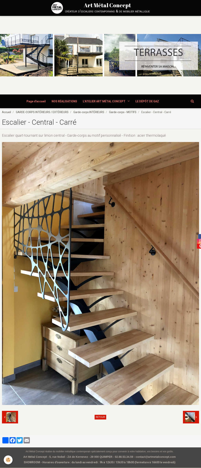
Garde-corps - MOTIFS (122, 112)
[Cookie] (8, 459)
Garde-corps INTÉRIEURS (88, 112)
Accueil (6, 112)
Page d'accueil (36, 101)
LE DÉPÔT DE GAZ (147, 101)
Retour (100, 417)
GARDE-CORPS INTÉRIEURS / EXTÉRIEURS (42, 112)
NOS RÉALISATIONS (64, 101)
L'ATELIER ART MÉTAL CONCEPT (104, 101)
